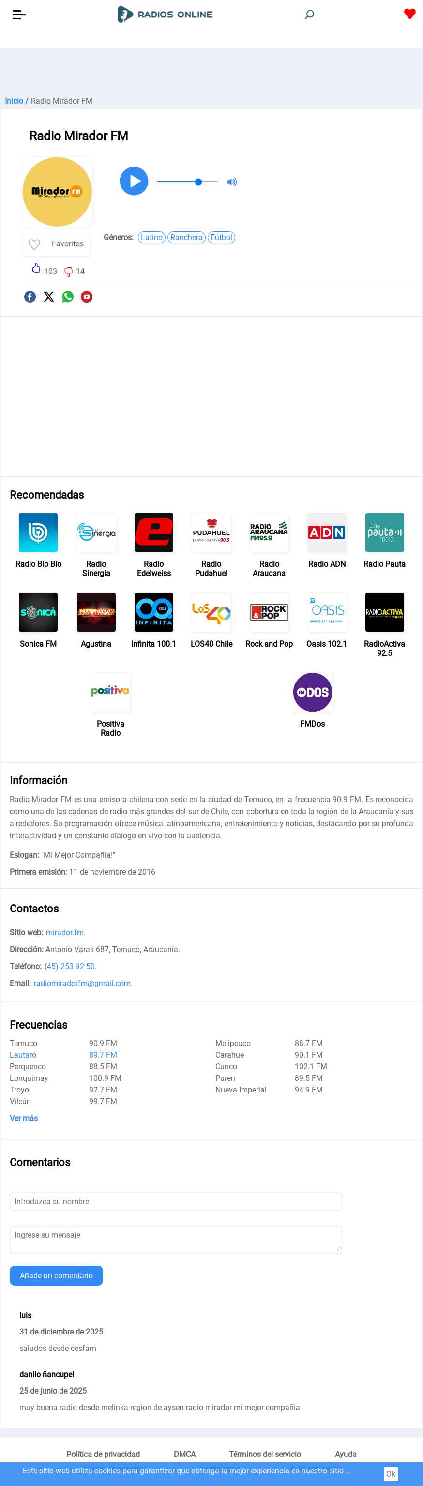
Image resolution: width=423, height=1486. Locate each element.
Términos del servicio (265, 1454)
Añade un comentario (56, 1275)
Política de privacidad (103, 1454)
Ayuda (346, 1454)
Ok (390, 1474)
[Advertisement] (211, 72)
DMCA (185, 1454)
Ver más (24, 1118)
